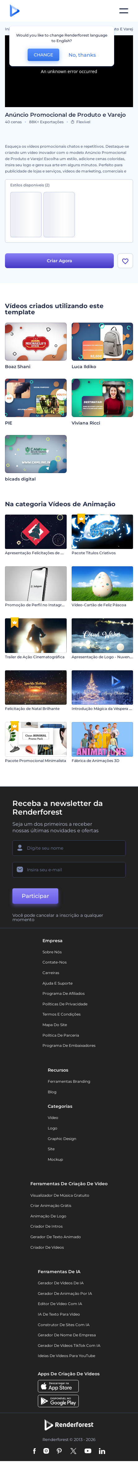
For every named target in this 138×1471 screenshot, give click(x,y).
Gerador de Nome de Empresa (67, 1335)
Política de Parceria (60, 1035)
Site (51, 1149)
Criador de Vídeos (47, 1247)
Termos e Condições (61, 1014)
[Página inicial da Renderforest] (15, 11)
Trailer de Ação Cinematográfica (35, 657)
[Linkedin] (102, 1451)
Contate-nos (54, 962)
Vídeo (53, 1117)
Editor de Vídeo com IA (60, 1303)
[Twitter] (73, 1451)
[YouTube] (87, 1451)
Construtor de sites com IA (64, 1324)
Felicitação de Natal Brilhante (32, 708)
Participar (35, 896)
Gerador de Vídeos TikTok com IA (69, 1345)
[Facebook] (34, 1451)
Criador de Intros (46, 1226)
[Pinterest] (59, 1451)
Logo (52, 1128)
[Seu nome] (69, 848)
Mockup (55, 1159)
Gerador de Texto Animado (55, 1236)
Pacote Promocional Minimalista (35, 760)
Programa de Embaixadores (69, 1045)
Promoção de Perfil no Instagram (36, 605)
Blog (52, 1092)
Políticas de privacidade (64, 1004)
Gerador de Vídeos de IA (61, 1283)
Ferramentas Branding (69, 1081)
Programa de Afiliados (63, 993)
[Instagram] (46, 1451)
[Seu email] (69, 869)
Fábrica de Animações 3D (95, 760)
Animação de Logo (48, 1216)
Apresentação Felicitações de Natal (37, 553)
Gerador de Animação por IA (65, 1293)
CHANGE (43, 55)
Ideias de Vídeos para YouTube (66, 1355)
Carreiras (50, 972)
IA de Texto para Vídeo (59, 1314)
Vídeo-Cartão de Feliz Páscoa (99, 605)
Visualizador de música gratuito (59, 1195)
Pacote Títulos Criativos (94, 553)
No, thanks (82, 55)
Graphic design (62, 1138)
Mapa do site (54, 1024)
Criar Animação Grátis (50, 1205)
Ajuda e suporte (57, 983)
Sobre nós (52, 952)
